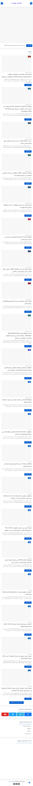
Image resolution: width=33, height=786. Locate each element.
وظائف (28, 728)
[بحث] (2, 3)
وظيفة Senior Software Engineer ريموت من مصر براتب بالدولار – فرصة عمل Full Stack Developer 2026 (17, 109)
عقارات (28, 731)
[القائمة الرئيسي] (31, 3)
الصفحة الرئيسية (26, 725)
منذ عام (29, 429)
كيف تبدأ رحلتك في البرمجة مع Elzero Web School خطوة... (14, 45)
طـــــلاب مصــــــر (16, 3)
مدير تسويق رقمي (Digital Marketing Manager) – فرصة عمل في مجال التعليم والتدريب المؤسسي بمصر (19, 336)
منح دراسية (27, 733)
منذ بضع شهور (27, 72)
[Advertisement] (16, 25)
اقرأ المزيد (28, 84)
